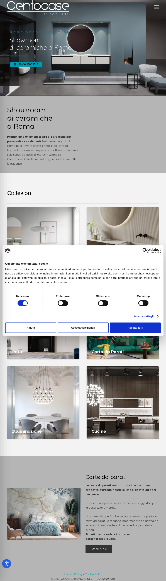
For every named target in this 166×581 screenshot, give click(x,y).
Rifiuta (30, 327)
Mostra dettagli (143, 316)
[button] (156, 7)
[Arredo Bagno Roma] (123, 243)
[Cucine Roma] (123, 402)
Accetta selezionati (83, 327)
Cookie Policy (93, 574)
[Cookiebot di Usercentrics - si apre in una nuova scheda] (145, 250)
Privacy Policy (73, 574)
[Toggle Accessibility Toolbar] (6, 563)
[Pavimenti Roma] (43, 243)
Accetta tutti (135, 327)
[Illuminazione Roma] (43, 402)
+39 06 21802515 (26, 64)
